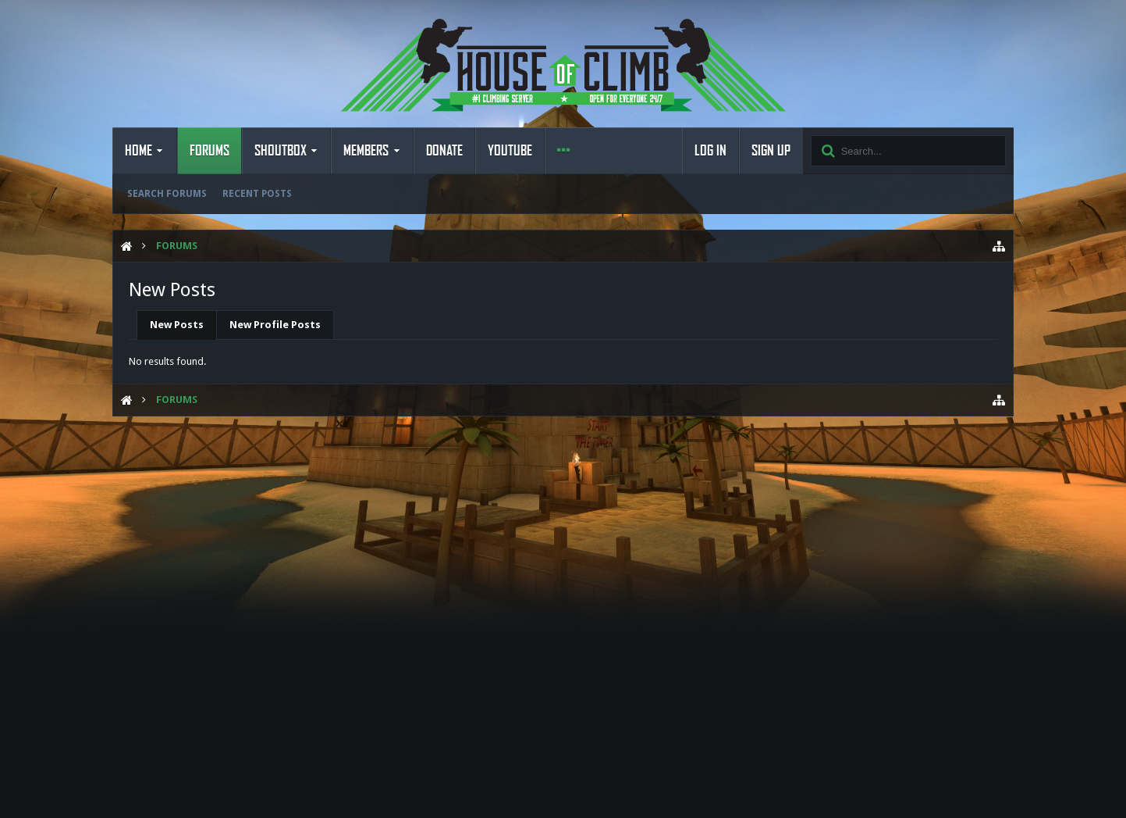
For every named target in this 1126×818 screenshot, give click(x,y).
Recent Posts (257, 193)
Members (366, 151)
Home (138, 151)
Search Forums (167, 193)
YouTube (510, 151)
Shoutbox (280, 151)
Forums (209, 151)
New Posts (177, 324)
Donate (444, 151)
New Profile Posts (275, 324)
